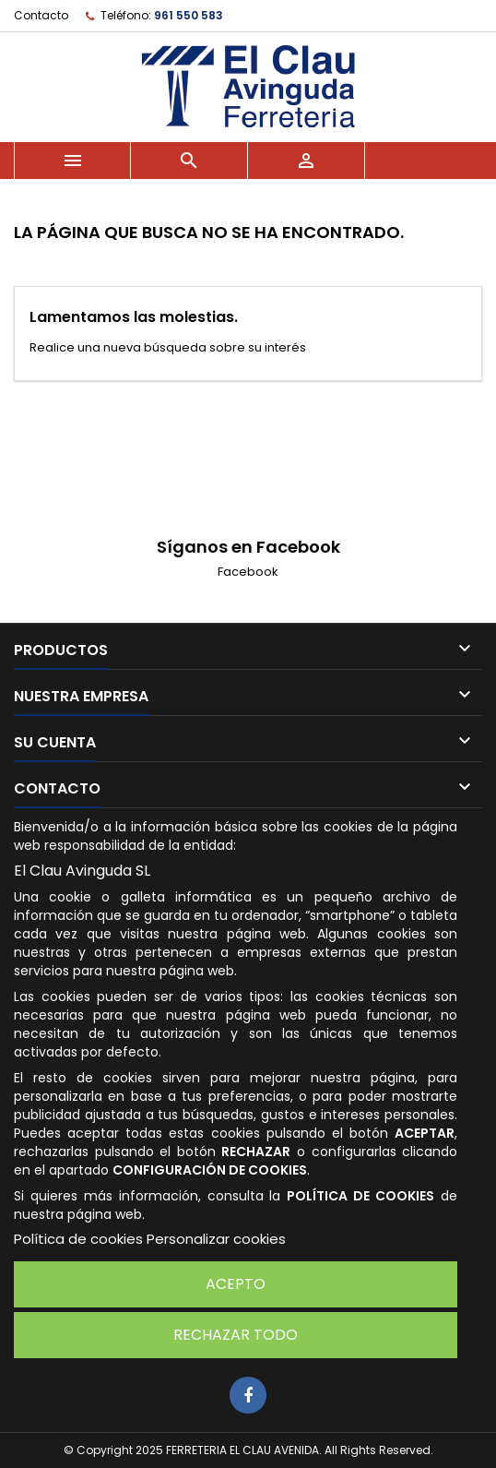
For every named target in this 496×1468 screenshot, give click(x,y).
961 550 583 (188, 15)
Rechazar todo (235, 1334)
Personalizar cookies (216, 1238)
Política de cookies (78, 1238)
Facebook (248, 571)
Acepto (236, 1284)
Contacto (41, 15)
